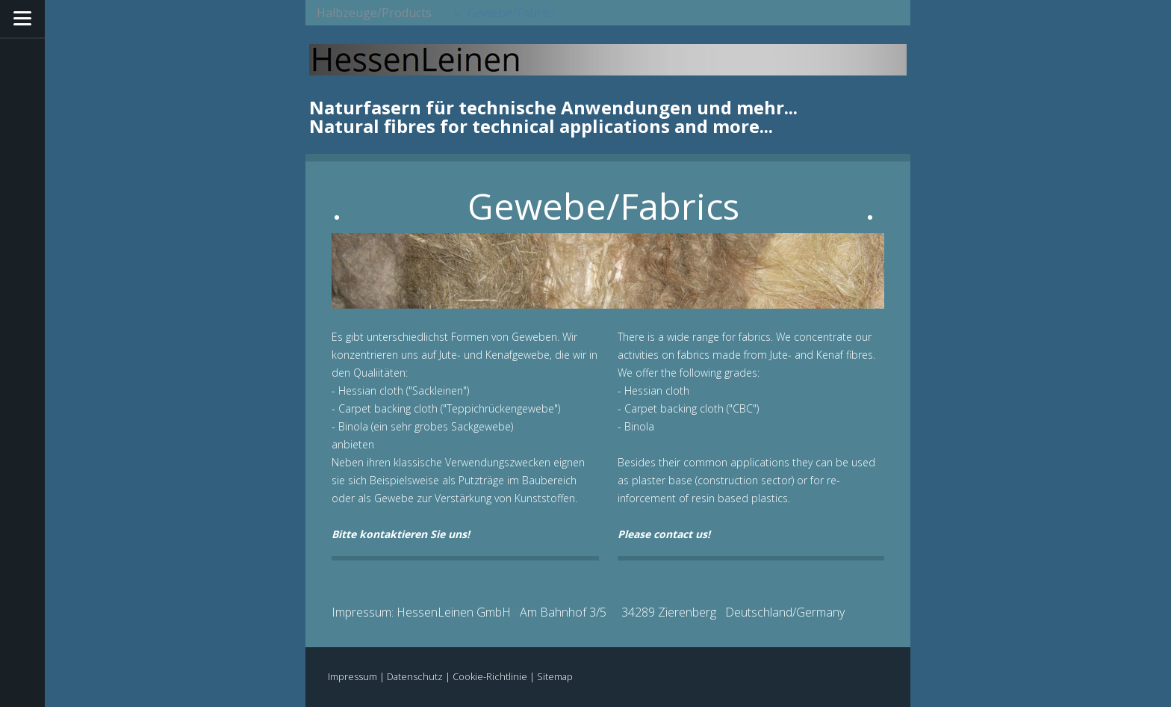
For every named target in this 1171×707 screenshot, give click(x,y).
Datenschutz (415, 676)
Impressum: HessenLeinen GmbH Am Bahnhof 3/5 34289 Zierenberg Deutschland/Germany (588, 612)
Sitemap (555, 676)
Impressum (352, 676)
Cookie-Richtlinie (490, 676)
